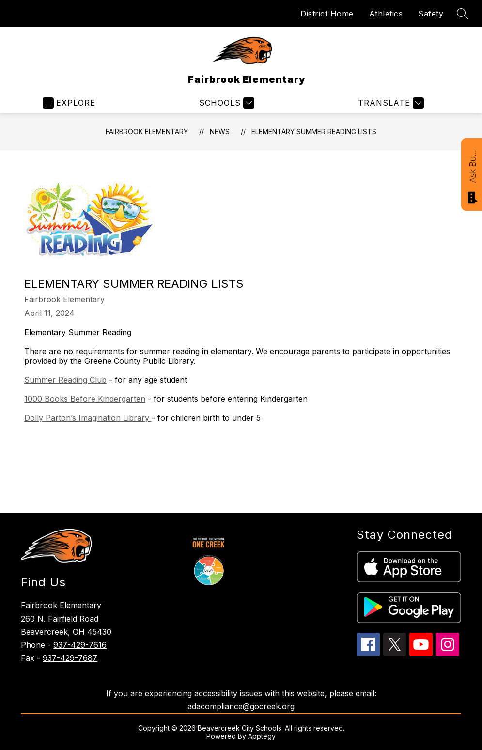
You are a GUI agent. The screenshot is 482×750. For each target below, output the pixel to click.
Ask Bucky (472, 166)
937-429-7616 (80, 645)
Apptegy (262, 736)
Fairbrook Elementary (147, 131)
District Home (327, 13)
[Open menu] (69, 103)
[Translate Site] (390, 103)
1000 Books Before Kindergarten (84, 399)
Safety (430, 13)
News (220, 131)
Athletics (386, 13)
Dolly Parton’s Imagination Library (88, 417)
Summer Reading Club (65, 380)
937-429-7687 (70, 658)
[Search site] (462, 13)
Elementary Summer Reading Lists (313, 131)
